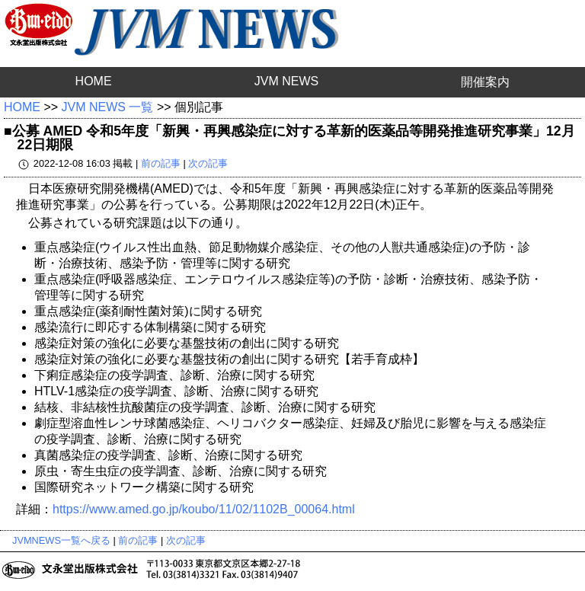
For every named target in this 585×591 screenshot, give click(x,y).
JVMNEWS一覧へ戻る (61, 540)
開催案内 (485, 81)
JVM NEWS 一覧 (108, 107)
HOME (93, 81)
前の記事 (161, 163)
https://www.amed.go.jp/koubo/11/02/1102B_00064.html (204, 509)
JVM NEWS (286, 81)
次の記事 (208, 163)
